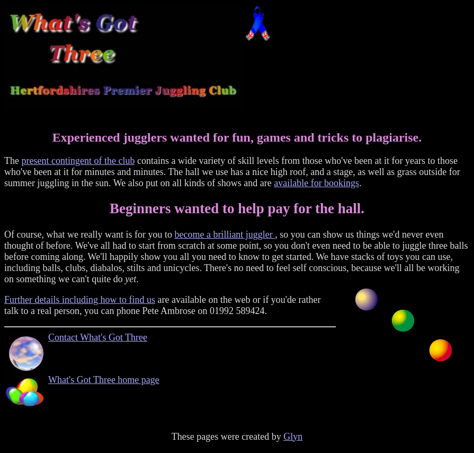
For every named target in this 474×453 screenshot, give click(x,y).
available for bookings (316, 183)
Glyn (292, 443)
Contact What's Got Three (97, 337)
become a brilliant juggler (224, 234)
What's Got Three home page (103, 379)
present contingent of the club (78, 160)
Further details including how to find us (79, 299)
